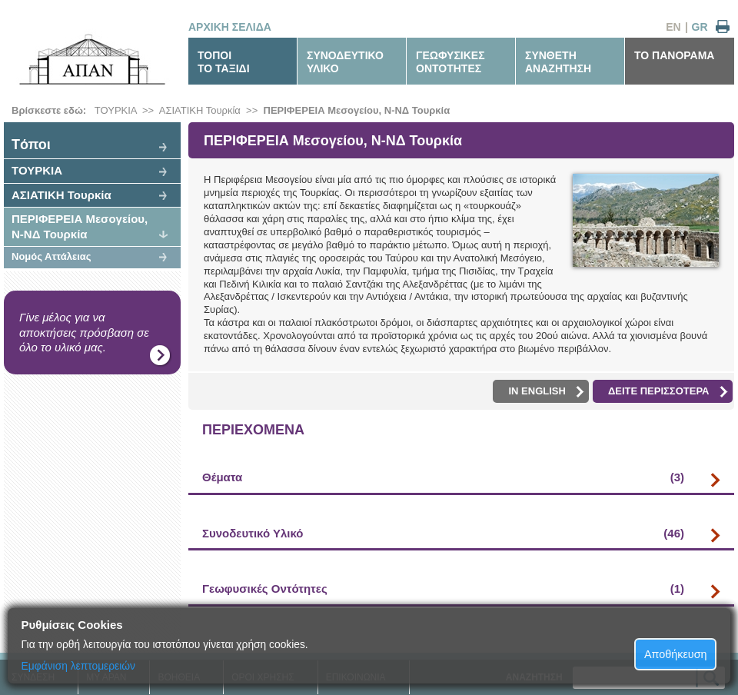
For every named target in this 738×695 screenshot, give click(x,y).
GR (700, 27)
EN (673, 27)
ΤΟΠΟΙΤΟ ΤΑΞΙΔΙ (224, 62)
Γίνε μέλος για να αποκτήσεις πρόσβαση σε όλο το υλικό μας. (84, 332)
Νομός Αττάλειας (51, 256)
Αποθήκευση (675, 654)
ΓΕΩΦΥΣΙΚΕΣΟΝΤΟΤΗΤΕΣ (450, 62)
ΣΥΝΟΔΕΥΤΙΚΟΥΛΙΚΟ (345, 62)
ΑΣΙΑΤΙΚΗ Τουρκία (200, 110)
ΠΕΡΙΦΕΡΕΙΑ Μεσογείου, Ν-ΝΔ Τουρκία (357, 110)
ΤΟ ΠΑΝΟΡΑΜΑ (674, 55)
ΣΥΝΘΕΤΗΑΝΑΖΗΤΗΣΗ (558, 62)
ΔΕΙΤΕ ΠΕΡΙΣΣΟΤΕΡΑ (668, 391)
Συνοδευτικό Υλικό (443, 533)
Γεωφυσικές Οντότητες (443, 589)
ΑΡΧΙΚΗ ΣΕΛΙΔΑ (229, 27)
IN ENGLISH (545, 391)
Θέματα (443, 477)
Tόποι (31, 144)
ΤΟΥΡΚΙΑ (116, 110)
